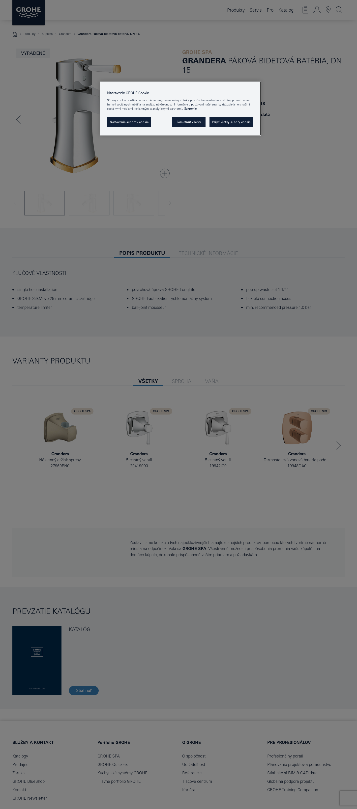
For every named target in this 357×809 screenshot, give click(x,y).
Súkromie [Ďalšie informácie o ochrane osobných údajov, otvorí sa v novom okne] (190, 108)
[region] (180, 108)
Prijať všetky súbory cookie (231, 122)
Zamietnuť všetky (189, 122)
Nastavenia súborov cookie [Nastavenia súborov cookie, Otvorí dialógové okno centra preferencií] (129, 122)
